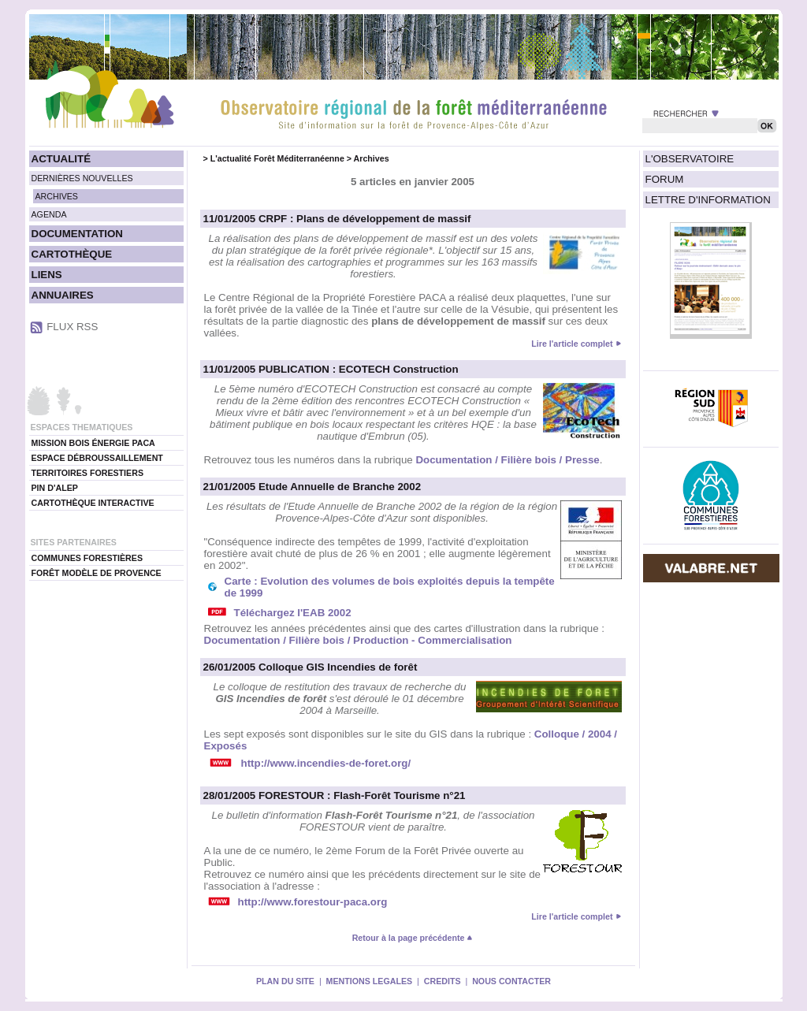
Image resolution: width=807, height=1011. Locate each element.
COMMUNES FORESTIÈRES (87, 558)
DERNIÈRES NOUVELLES (82, 178)
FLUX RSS (72, 327)
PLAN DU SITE (285, 981)
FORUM (664, 179)
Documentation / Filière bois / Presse (507, 460)
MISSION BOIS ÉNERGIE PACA (93, 443)
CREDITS (442, 981)
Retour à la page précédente (413, 937)
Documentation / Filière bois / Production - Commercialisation (358, 640)
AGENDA (49, 214)
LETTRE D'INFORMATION (708, 200)
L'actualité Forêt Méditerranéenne (277, 158)
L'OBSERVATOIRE (689, 159)
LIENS (47, 275)
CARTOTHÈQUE (72, 254)
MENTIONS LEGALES (369, 981)
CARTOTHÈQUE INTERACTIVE (93, 502)
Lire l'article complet (571, 343)
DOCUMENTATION (77, 234)
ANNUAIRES (63, 295)
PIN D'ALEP (55, 487)
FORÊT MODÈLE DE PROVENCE (97, 573)
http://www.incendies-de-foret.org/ (326, 763)
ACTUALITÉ (61, 159)
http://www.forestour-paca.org (313, 902)
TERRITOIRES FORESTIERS (88, 473)
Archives (371, 158)
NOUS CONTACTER (511, 981)
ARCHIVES (56, 196)
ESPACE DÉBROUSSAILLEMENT (97, 458)
